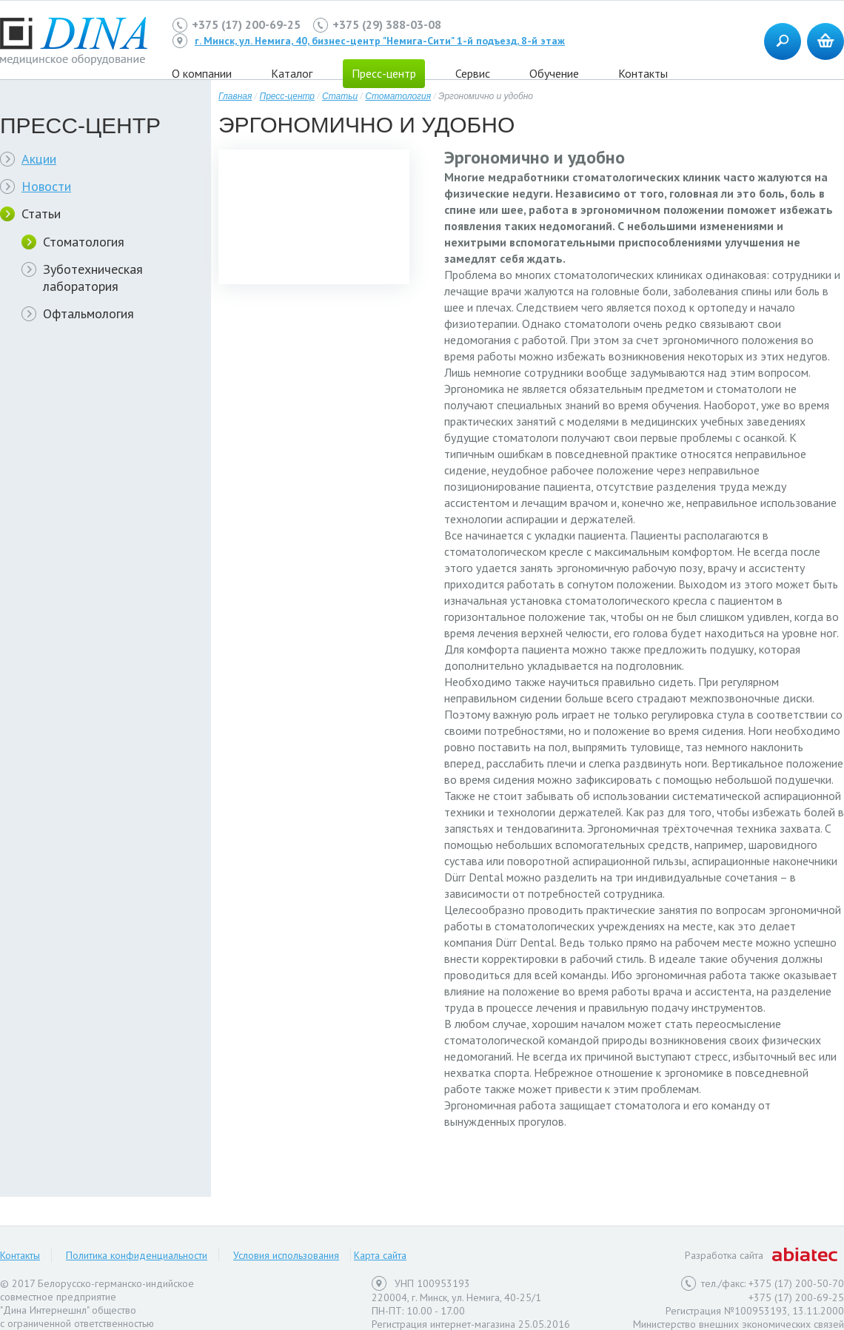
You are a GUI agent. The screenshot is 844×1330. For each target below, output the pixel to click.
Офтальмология (88, 313)
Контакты (643, 73)
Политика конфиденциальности (136, 1255)
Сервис (472, 73)
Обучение (554, 73)
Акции (38, 158)
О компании (202, 73)
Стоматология (83, 241)
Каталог (291, 73)
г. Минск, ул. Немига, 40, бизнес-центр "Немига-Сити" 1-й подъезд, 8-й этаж (380, 40)
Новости (46, 186)
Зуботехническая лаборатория (93, 278)
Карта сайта (380, 1255)
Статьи (41, 213)
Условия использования (286, 1255)
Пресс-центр (384, 73)
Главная (235, 96)
